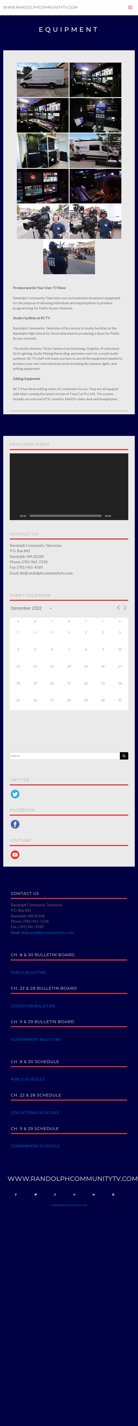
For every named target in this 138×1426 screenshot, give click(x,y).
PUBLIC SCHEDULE (28, 1079)
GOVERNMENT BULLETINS (36, 1039)
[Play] (15, 516)
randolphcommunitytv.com (69, 1205)
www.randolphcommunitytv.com (40, 7)
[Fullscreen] (123, 516)
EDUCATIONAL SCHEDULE (35, 1112)
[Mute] (116, 516)
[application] (69, 486)
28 (35, 632)
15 (86, 666)
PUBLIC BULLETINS (28, 972)
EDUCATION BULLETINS (33, 1005)
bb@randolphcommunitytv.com (46, 573)
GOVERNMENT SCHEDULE (35, 1146)
